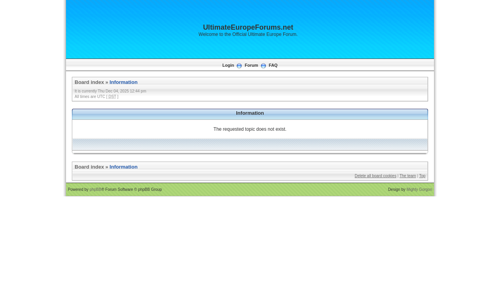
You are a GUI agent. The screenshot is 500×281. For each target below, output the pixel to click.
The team (408, 176)
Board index (89, 82)
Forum (251, 65)
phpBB (95, 189)
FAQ (273, 65)
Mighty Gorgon (419, 189)
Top (422, 176)
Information (124, 82)
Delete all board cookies (375, 176)
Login (228, 65)
